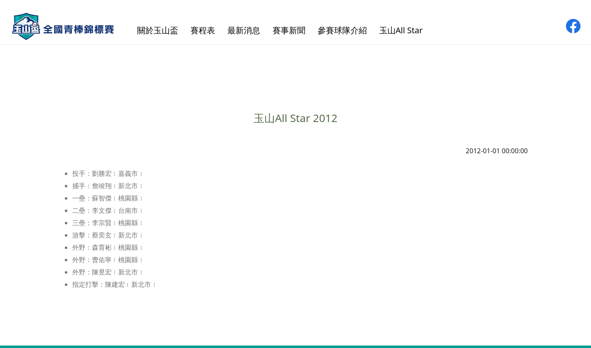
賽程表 (202, 30)
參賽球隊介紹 (342, 30)
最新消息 (243, 30)
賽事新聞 (289, 30)
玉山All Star (401, 30)
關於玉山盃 (157, 30)
